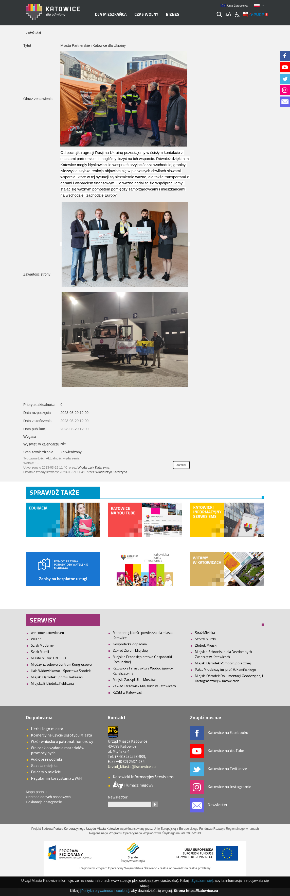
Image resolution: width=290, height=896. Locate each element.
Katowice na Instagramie (229, 786)
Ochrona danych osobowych (48, 797)
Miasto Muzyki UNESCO (48, 658)
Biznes (172, 14)
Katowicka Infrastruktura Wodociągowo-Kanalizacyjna (143, 670)
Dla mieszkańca (111, 14)
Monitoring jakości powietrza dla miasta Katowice (143, 635)
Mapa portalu (36, 792)
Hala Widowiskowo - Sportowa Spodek (61, 670)
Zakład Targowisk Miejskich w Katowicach (144, 686)
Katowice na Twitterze (227, 768)
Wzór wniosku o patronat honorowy (62, 741)
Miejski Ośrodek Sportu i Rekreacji (57, 677)
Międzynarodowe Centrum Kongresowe (61, 664)
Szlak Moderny (42, 645)
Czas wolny (146, 14)
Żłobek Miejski (206, 645)
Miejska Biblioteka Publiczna (52, 683)
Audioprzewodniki (46, 759)
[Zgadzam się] (201, 880)
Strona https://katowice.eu (196, 891)
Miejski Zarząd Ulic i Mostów (134, 679)
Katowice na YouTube (226, 750)
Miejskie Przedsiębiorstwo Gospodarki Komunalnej (142, 659)
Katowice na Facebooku (228, 732)
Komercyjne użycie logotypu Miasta (61, 735)
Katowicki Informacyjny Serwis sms (143, 776)
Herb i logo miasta (47, 728)
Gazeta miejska (44, 765)
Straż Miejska (205, 632)
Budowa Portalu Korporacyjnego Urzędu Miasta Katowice (80, 828)
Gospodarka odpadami (130, 644)
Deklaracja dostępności (44, 802)
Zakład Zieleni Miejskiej (131, 650)
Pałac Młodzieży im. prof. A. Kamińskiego (225, 669)
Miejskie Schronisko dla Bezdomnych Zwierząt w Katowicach (223, 654)
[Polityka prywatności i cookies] (104, 891)
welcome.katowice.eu (47, 632)
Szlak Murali (40, 651)
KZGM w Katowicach (128, 692)
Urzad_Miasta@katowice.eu (132, 766)
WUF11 (36, 639)
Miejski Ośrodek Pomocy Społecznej (223, 663)
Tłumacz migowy (138, 785)
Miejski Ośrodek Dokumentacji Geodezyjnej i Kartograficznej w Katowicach (229, 678)
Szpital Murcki (205, 639)
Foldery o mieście (46, 771)
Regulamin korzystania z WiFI (56, 778)
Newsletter (217, 804)
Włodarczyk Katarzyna (93, 467)
